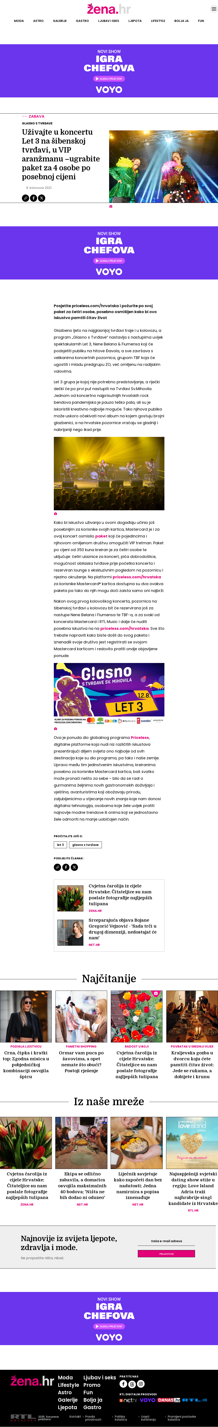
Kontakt (75, 1417)
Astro (38, 21)
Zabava (36, 116)
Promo (91, 1385)
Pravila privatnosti (93, 1418)
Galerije (60, 21)
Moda (19, 21)
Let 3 (60, 845)
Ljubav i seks (108, 21)
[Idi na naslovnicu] (109, 13)
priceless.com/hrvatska (137, 577)
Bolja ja (181, 21)
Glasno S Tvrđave (85, 845)
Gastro (82, 21)
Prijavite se (167, 1254)
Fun (201, 21)
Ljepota (135, 21)
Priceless (140, 737)
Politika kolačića (121, 1418)
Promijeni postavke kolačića (182, 1418)
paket (101, 536)
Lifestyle (158, 21)
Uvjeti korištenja (148, 1418)
